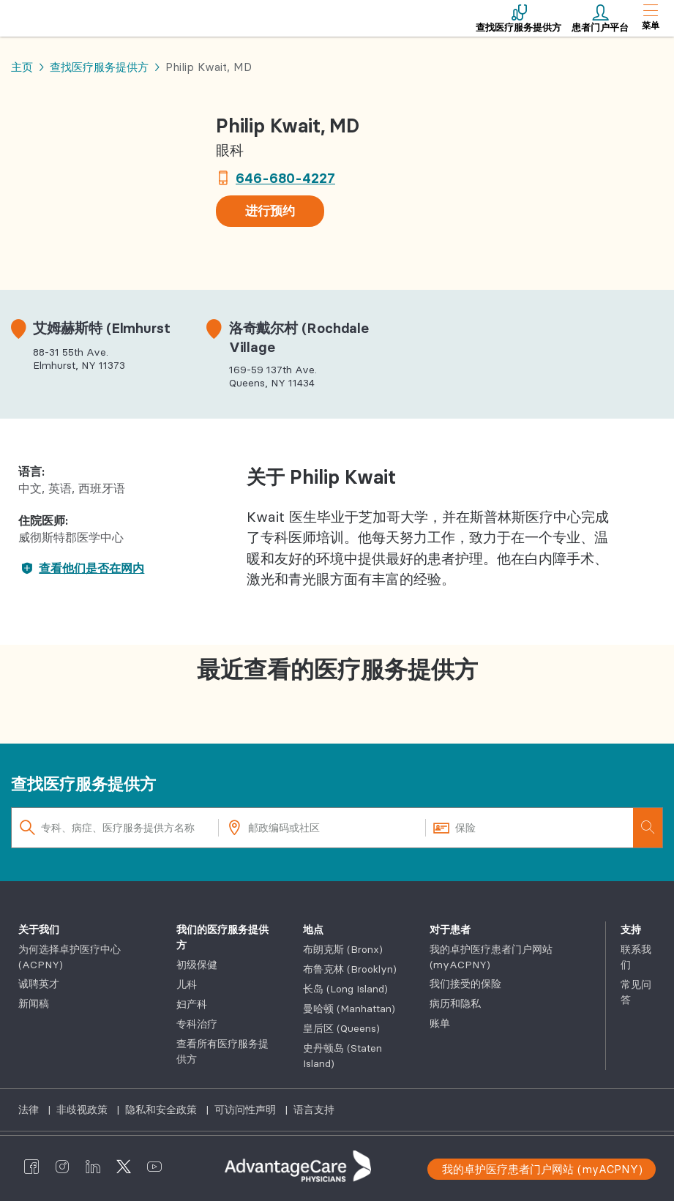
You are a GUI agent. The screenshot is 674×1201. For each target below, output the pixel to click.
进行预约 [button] (270, 211)
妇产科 (191, 1004)
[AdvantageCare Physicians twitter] (124, 1166)
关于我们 (38, 929)
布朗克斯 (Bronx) (343, 949)
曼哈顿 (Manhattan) (349, 1008)
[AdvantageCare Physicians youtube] (154, 1166)
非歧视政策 (83, 1109)
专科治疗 (196, 1023)
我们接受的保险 (465, 983)
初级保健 (196, 964)
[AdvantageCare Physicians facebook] (31, 1166)
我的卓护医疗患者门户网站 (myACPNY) (542, 1169)
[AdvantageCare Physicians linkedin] (93, 1166)
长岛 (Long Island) (345, 988)
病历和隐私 (455, 1003)
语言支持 (313, 1109)
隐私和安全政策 (162, 1109)
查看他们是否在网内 (81, 568)
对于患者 (450, 929)
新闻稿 (33, 1003)
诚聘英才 (38, 983)
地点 (313, 929)
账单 (440, 1023)
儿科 (186, 984)
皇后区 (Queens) (341, 1028)
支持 (631, 929)
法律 (30, 1109)
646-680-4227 (285, 178)
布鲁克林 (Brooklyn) (350, 969)
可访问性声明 (246, 1109)
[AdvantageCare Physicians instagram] (62, 1166)
